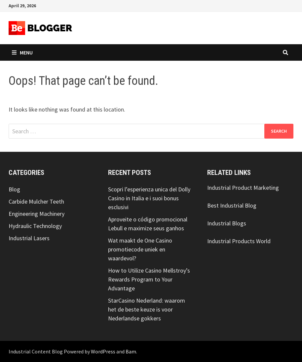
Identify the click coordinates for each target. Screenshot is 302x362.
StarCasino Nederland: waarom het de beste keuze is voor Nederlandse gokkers (146, 309)
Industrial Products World (239, 241)
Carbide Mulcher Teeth (36, 201)
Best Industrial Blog (231, 205)
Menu (22, 52)
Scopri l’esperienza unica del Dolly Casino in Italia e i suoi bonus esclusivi (149, 198)
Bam (131, 351)
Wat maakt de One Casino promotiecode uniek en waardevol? (140, 249)
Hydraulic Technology (35, 226)
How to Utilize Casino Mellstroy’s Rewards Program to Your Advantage (149, 279)
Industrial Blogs (226, 223)
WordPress (103, 351)
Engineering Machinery (36, 213)
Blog (14, 189)
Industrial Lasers (29, 238)
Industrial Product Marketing (243, 187)
